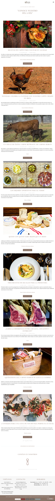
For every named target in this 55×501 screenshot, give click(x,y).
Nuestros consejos (27, 433)
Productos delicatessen (27, 59)
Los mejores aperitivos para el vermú (27, 190)
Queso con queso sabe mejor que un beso (27, 237)
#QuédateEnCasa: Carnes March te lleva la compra (27, 377)
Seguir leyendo (27, 63)
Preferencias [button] (32, 499)
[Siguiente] (31, 440)
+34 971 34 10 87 (23, 483)
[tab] (18, 469)
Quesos (32, 246)
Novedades (29, 387)
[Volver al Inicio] (27, 2)
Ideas (25, 200)
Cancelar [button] (27, 499)
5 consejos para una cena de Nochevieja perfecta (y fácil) (27, 424)
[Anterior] (23, 440)
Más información (37, 499)
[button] (53, 2)
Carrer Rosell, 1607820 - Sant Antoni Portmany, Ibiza (7, 483)
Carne (21, 59)
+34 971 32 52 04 (23, 486)
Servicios (25, 387)
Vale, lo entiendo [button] (17, 499)
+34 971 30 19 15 (22, 484)
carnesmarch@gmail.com (21, 481)
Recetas (33, 59)
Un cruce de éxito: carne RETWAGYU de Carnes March (27, 144)
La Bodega (29, 200)
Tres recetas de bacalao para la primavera (27, 283)
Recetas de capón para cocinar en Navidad (27, 50)
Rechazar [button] (23, 499)
